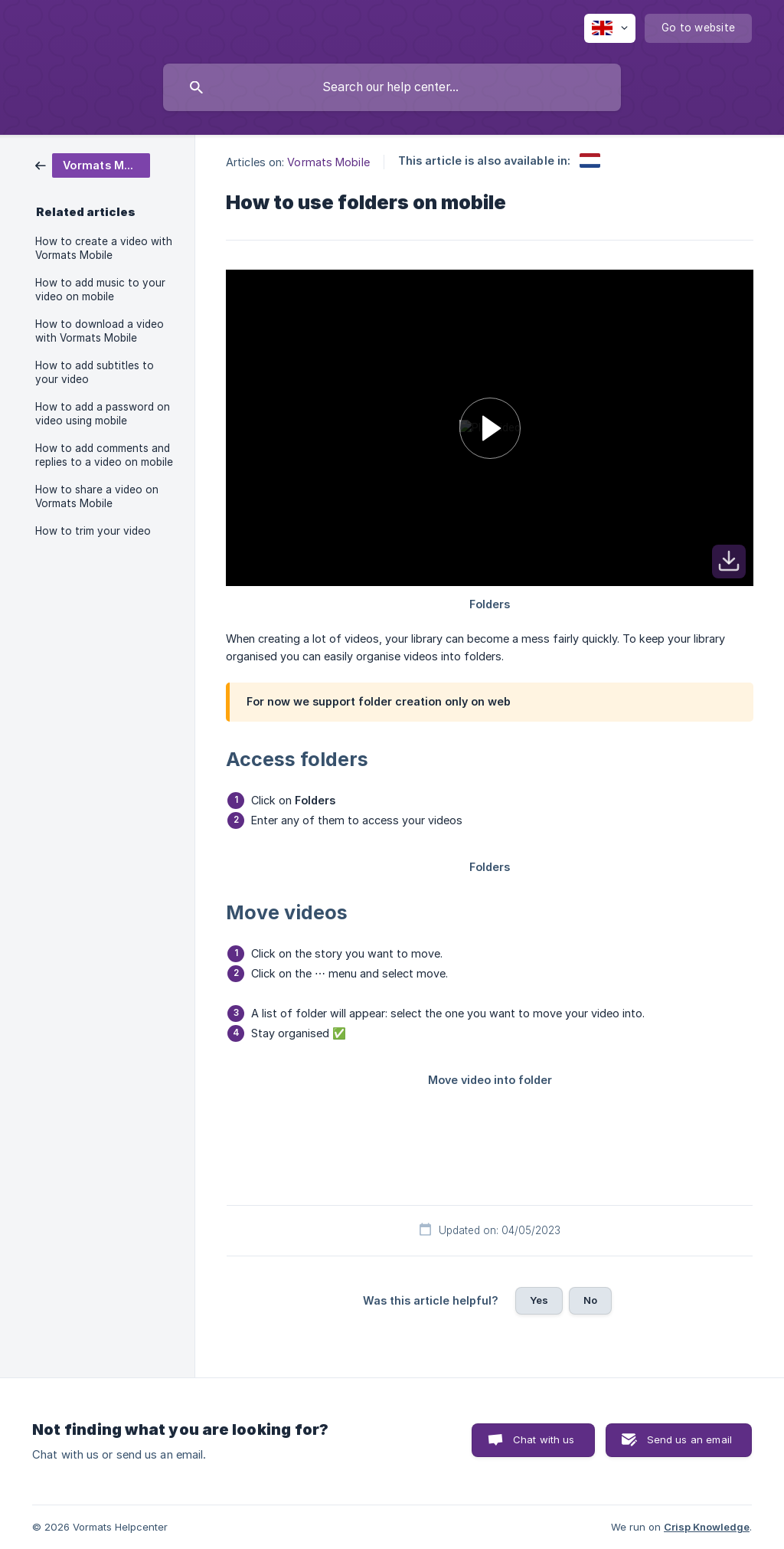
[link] (92, 164)
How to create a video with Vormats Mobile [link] (103, 248)
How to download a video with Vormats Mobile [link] (99, 331)
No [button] (590, 1300)
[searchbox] (392, 87)
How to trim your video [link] (93, 531)
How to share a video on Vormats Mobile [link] (96, 496)
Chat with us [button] (544, 1439)
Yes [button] (539, 1300)
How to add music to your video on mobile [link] (100, 290)
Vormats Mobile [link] (328, 162)
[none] (609, 28)
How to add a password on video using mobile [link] (102, 414)
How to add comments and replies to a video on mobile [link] (104, 455)
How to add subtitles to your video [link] (94, 372)
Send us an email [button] (689, 1439)
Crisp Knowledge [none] (707, 1527)
